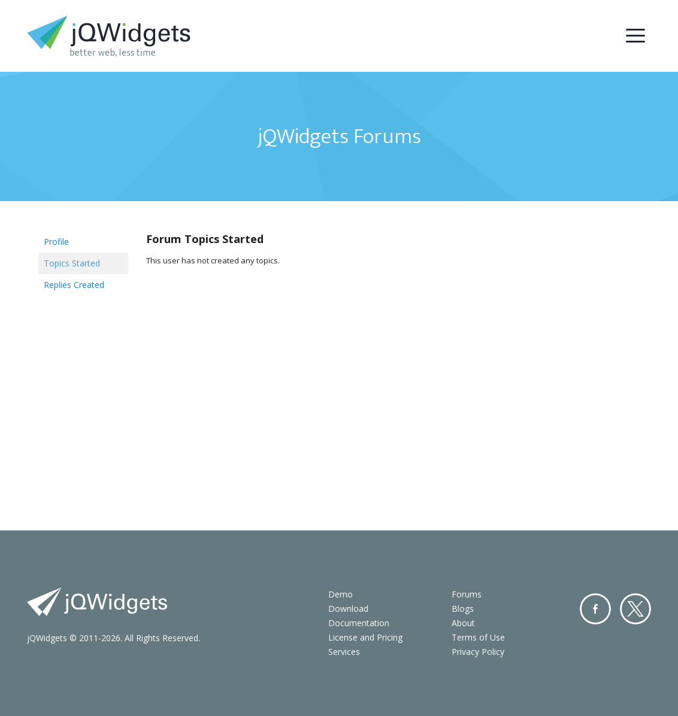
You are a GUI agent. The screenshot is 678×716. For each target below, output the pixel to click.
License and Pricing (365, 637)
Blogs (463, 608)
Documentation (358, 623)
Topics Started (72, 263)
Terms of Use (478, 637)
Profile (56, 241)
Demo (340, 594)
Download (348, 608)
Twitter (635, 608)
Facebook (595, 608)
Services (344, 651)
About (463, 623)
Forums (467, 594)
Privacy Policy (478, 651)
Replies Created (74, 284)
